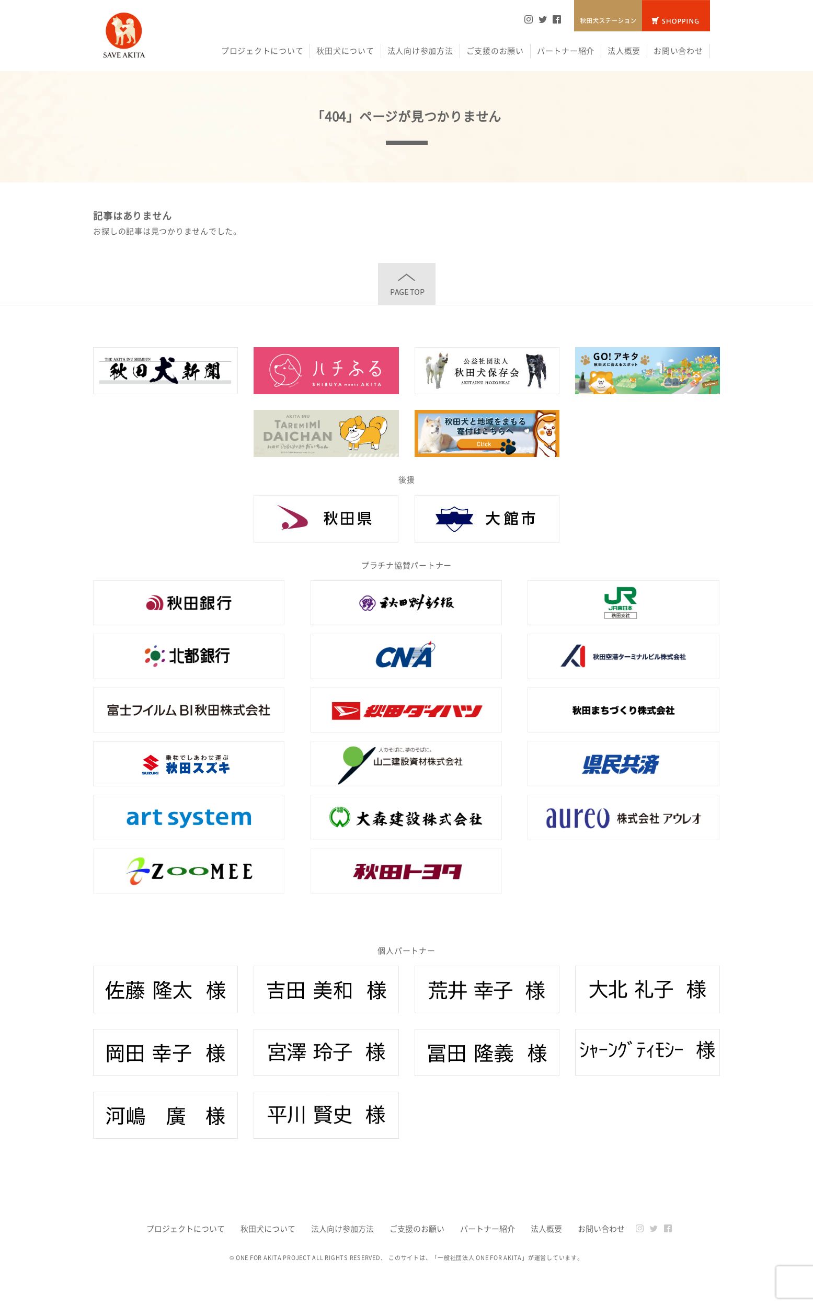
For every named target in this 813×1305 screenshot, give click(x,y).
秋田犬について (345, 50)
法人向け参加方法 (420, 50)
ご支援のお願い (495, 50)
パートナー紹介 (565, 50)
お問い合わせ (678, 50)
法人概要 (624, 50)
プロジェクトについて (262, 50)
